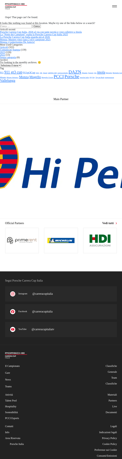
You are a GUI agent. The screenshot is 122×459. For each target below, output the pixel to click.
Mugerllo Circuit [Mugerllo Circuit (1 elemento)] (47, 77)
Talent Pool (11, 400)
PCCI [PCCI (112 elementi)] (59, 76)
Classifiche (111, 383)
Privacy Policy (109, 438)
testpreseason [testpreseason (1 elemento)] (109, 77)
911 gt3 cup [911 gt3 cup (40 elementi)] (13, 72)
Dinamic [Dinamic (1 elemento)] (85, 73)
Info (7, 432)
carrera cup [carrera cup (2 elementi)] (52, 73)
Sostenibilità (11, 412)
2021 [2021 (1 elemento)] (37, 73)
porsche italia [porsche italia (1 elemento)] (84, 77)
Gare (7, 372)
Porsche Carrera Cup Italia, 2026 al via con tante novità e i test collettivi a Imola (41, 32)
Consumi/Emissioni (107, 455)
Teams (8, 386)
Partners (113, 400)
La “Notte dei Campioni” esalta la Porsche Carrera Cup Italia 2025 (34, 34)
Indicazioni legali (108, 432)
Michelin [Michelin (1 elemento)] (109, 73)
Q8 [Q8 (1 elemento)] (91, 77)
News (8, 379)
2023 (2, 52)
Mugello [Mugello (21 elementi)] (35, 77)
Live (114, 406)
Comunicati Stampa (10, 49)
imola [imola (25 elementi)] (101, 72)
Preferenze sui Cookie (106, 450)
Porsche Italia (17, 444)
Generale (112, 371)
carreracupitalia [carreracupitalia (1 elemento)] (62, 73)
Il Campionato (12, 366)
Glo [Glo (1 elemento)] (95, 73)
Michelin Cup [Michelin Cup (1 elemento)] (117, 73)
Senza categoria (8, 57)
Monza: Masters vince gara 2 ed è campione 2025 (25, 39)
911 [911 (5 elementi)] (2, 72)
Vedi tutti (109, 223)
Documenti (111, 412)
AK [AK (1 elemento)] (41, 73)
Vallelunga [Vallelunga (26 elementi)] (7, 80)
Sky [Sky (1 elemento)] (93, 77)
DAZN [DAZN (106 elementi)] (74, 71)
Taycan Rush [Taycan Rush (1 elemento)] (99, 77)
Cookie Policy (109, 444)
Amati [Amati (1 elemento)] (45, 73)
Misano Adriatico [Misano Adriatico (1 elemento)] (12, 77)
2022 (2, 54)
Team (114, 377)
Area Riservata (12, 438)
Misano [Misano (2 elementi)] (3, 77)
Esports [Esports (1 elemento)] (90, 73)
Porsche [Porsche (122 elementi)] (71, 76)
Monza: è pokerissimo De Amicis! (17, 42)
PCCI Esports (12, 418)
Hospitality (10, 406)
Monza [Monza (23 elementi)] (24, 77)
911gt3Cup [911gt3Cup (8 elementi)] (29, 72)
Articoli (4, 47)
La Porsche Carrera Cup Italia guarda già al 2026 (25, 37)
